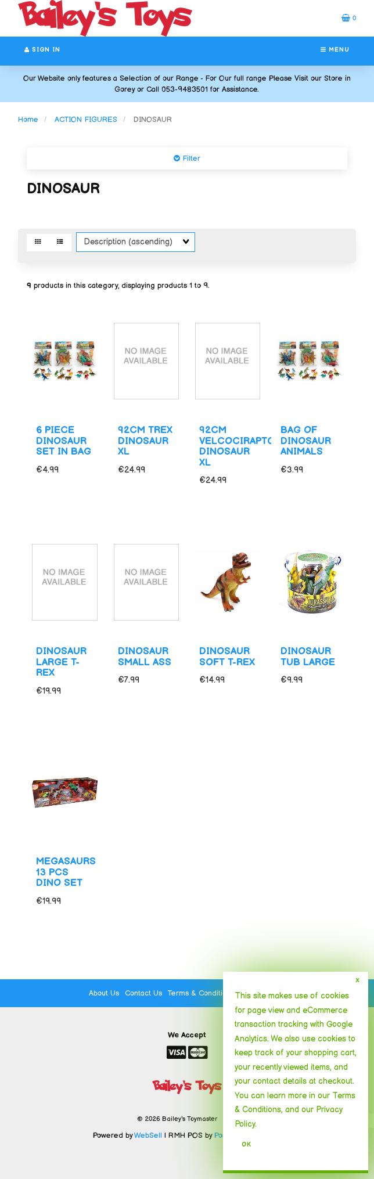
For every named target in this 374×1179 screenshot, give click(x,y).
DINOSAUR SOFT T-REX (227, 657)
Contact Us (143, 993)
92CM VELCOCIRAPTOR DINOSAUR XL (240, 446)
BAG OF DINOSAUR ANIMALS (305, 440)
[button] (348, 18)
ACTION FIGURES (86, 119)
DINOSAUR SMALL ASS (144, 657)
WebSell (148, 1135)
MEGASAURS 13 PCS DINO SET (66, 872)
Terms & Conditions (201, 993)
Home (28, 119)
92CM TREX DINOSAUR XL (145, 440)
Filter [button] (190, 158)
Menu (335, 49)
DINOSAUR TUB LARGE (307, 657)
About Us (104, 993)
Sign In (42, 49)
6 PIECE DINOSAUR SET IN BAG (63, 440)
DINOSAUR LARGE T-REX (61, 662)
